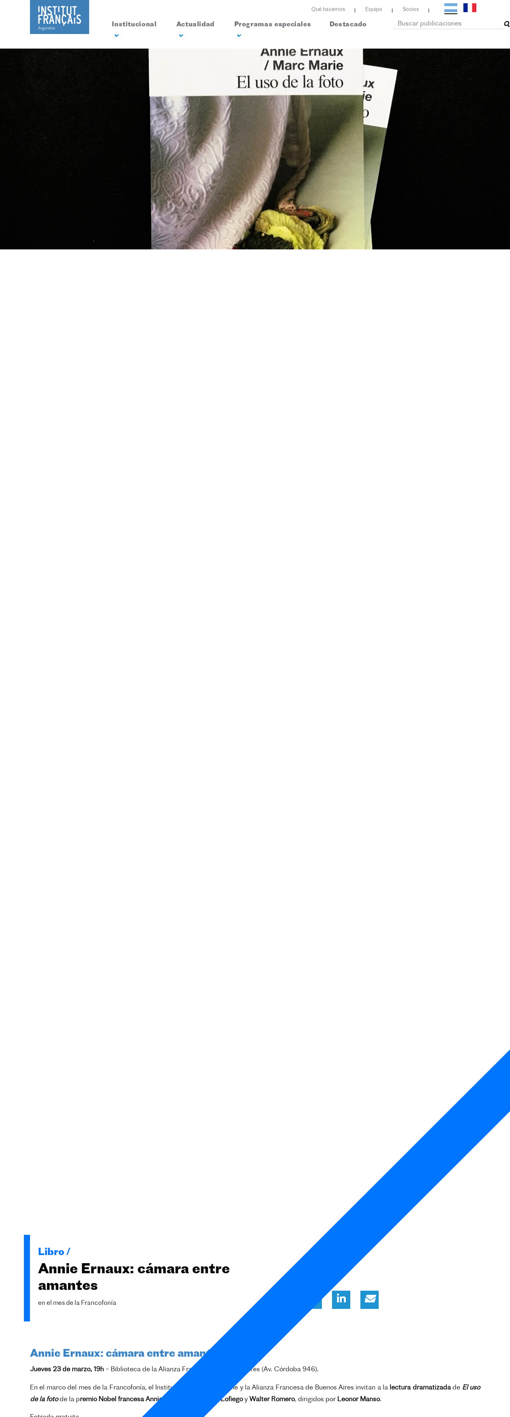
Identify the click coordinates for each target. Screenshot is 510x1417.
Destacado (348, 24)
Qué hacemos (328, 9)
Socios (411, 9)
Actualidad (195, 30)
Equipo (373, 9)
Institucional (134, 30)
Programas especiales (272, 30)
